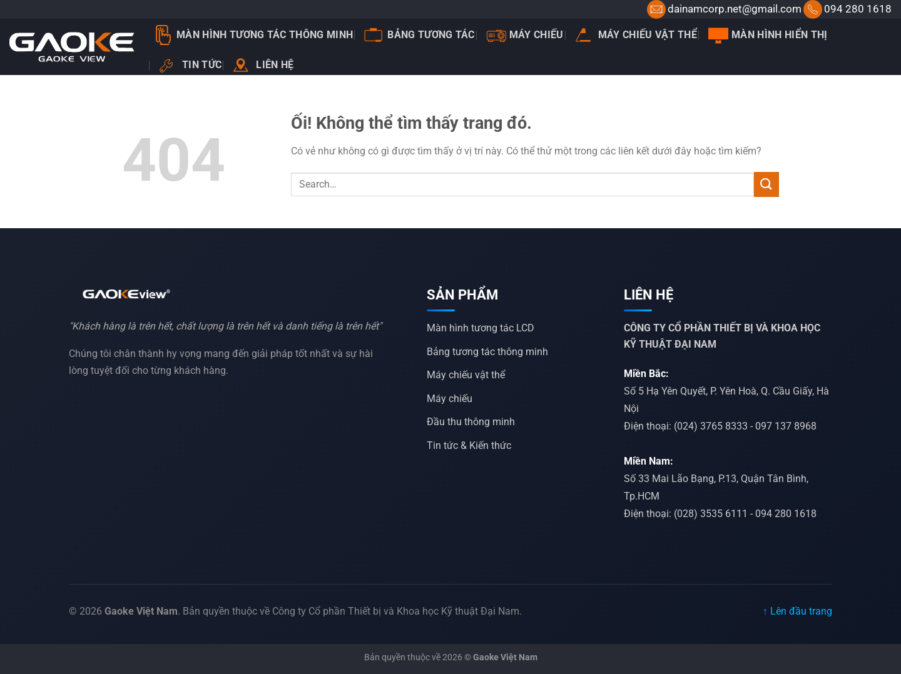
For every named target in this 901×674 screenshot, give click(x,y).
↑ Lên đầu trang (797, 611)
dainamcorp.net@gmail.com (735, 9)
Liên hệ (263, 65)
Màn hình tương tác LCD (480, 328)
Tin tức (190, 65)
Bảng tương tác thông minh (487, 352)
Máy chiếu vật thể (636, 35)
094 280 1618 (858, 9)
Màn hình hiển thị (767, 35)
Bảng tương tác (419, 35)
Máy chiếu (525, 35)
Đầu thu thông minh (471, 422)
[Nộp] (766, 184)
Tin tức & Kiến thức (469, 445)
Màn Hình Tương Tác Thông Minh (253, 35)
